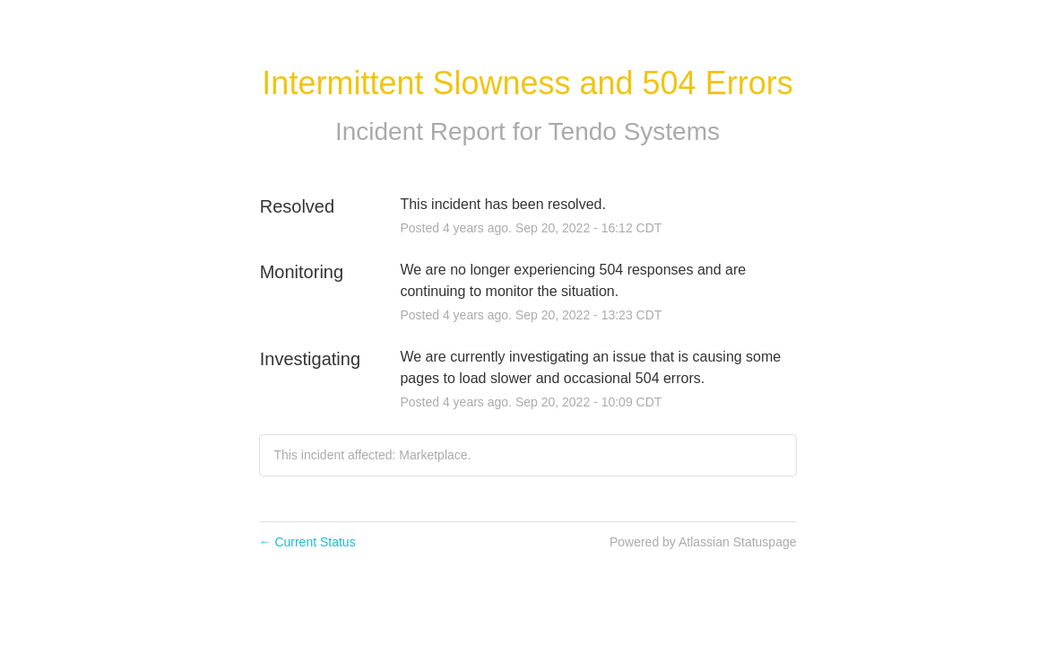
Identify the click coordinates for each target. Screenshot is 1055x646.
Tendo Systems (634, 131)
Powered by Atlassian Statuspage (703, 542)
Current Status (307, 542)
